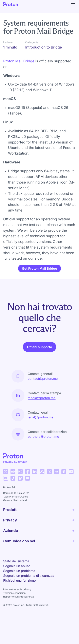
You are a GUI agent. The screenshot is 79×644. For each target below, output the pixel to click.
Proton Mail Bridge (18, 61)
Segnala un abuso (16, 566)
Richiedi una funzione (19, 580)
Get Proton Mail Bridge (39, 268)
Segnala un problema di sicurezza (28, 576)
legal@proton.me (40, 417)
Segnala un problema (19, 571)
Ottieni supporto (39, 347)
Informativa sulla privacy (17, 589)
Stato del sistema (16, 561)
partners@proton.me (43, 436)
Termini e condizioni (14, 592)
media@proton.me (42, 398)
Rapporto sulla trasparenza (18, 596)
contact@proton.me (43, 379)
